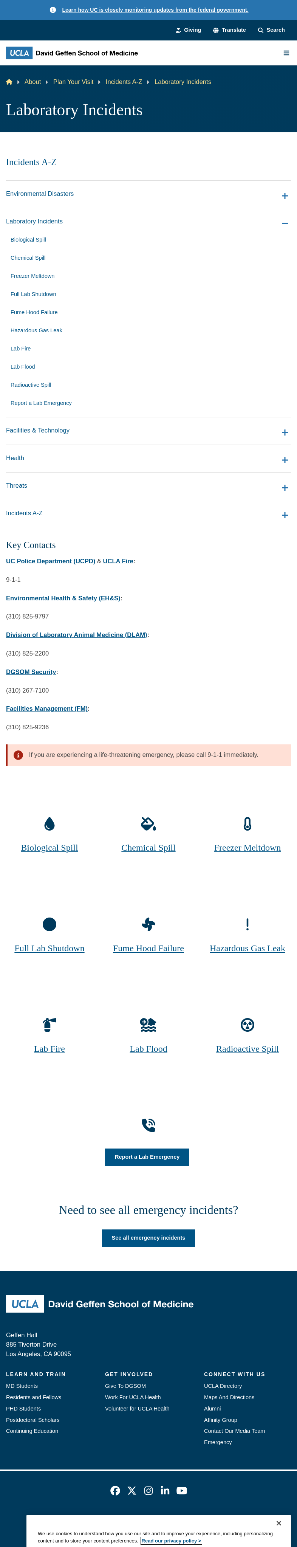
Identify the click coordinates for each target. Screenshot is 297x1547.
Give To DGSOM (125, 1386)
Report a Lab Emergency (147, 1157)
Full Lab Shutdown (49, 948)
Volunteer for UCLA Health (137, 1409)
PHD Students (23, 1409)
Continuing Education (32, 1431)
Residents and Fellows (33, 1397)
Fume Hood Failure (148, 948)
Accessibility (89, 1519)
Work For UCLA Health (133, 1397)
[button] (229, 30)
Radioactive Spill (247, 1049)
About (33, 81)
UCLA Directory (223, 1386)
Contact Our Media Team (234, 1431)
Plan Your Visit (73, 81)
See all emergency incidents (149, 1238)
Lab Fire (49, 1049)
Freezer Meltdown (247, 848)
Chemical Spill (148, 848)
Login (252, 1519)
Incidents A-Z (124, 81)
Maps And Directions (229, 1397)
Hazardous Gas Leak (247, 948)
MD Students (22, 1386)
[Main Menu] (286, 52)
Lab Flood (148, 1049)
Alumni (212, 1409)
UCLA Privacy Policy (136, 1519)
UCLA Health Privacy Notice (203, 1519)
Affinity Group (220, 1420)
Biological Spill (49, 848)
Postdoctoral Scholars (33, 1420)
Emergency (218, 1442)
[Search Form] (271, 30)
